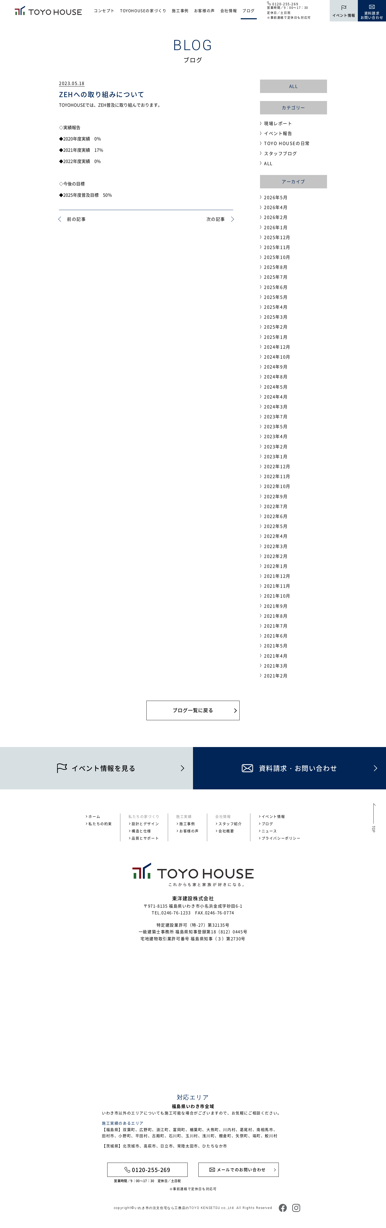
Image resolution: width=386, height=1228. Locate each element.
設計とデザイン (145, 823)
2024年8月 (276, 376)
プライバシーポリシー (281, 838)
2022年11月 (277, 476)
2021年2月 (276, 675)
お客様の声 (204, 10)
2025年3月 (276, 316)
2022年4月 (276, 536)
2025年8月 (276, 267)
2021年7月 (276, 625)
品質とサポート (145, 838)
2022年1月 (276, 566)
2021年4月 (276, 655)
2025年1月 (276, 337)
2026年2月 (276, 217)
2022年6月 (276, 516)
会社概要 (226, 830)
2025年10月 (277, 257)
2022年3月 (276, 546)
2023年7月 (276, 416)
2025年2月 (276, 326)
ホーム (94, 816)
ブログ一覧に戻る (193, 710)
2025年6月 (276, 287)
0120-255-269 (285, 4)
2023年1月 (276, 456)
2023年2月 (276, 446)
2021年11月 (277, 586)
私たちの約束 (100, 823)
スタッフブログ (280, 153)
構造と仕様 (141, 830)
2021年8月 (276, 616)
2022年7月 (276, 506)
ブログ (248, 10)
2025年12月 (277, 237)
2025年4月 (276, 307)
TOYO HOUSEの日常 (287, 143)
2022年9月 (276, 496)
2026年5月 (276, 197)
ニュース (269, 830)
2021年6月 (276, 635)
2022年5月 (276, 526)
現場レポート (278, 123)
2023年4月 (276, 436)
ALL (293, 86)
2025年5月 (276, 297)
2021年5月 (276, 645)
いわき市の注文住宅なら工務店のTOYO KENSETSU (177, 1208)
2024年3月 (276, 406)
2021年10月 (277, 595)
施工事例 (180, 10)
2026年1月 (276, 227)
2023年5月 (276, 426)
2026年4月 (276, 207)
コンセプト (104, 10)
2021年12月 (277, 576)
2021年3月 (276, 665)
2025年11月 (277, 247)
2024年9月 (276, 366)
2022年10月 (277, 486)
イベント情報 (273, 816)
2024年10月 (277, 356)
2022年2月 (276, 556)
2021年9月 (276, 606)
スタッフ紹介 (230, 823)
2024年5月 (276, 386)
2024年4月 (276, 396)
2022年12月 (277, 466)
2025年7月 (276, 277)
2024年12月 (277, 347)
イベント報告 (278, 133)
